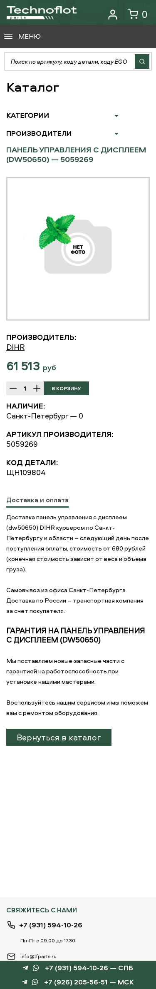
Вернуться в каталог (59, 737)
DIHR (15, 347)
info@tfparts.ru (38, 956)
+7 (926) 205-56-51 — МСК (89, 982)
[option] (78, 248)
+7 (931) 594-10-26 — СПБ (89, 968)
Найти (142, 61)
